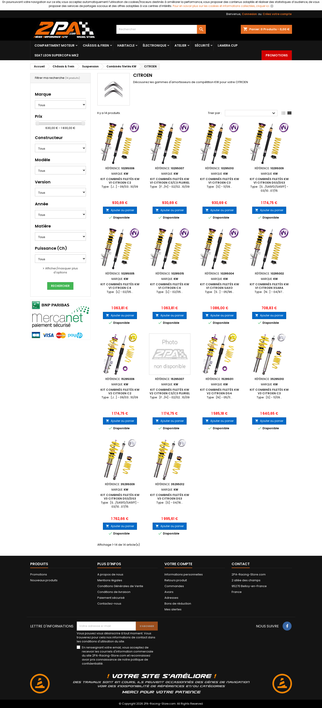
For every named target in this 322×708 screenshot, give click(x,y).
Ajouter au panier (120, 210)
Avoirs (168, 592)
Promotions (277, 55)
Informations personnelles (183, 574)
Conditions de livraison (113, 592)
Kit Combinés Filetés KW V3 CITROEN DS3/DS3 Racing (119, 498)
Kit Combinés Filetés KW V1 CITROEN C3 (219, 181)
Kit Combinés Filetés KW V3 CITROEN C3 (269, 391)
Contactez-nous (109, 603)
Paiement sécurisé (111, 598)
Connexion (249, 14)
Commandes (174, 586)
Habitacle (125, 45)
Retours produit (175, 580)
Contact (241, 563)
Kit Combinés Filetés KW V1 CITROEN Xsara (269, 286)
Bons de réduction (177, 603)
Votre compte (178, 563)
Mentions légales (109, 580)
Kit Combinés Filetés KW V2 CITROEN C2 (119, 391)
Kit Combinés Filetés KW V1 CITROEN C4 (119, 286)
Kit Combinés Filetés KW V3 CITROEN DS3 (169, 497)
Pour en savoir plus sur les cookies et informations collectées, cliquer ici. (221, 6)
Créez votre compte (277, 14)
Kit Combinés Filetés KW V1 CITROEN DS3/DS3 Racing (269, 182)
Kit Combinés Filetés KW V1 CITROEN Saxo (219, 286)
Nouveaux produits (44, 580)
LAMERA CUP (228, 45)
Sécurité (202, 45)
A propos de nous (110, 574)
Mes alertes (172, 609)
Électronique (154, 45)
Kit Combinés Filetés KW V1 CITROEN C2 (119, 181)
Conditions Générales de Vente (120, 586)
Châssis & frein (96, 45)
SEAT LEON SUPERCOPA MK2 (56, 55)
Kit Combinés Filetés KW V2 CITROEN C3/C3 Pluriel (169, 391)
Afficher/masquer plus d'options (61, 270)
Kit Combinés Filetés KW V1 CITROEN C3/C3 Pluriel (170, 181)
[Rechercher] (161, 29)
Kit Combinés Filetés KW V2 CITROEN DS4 (219, 391)
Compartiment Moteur (54, 45)
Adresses (171, 598)
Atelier (180, 45)
